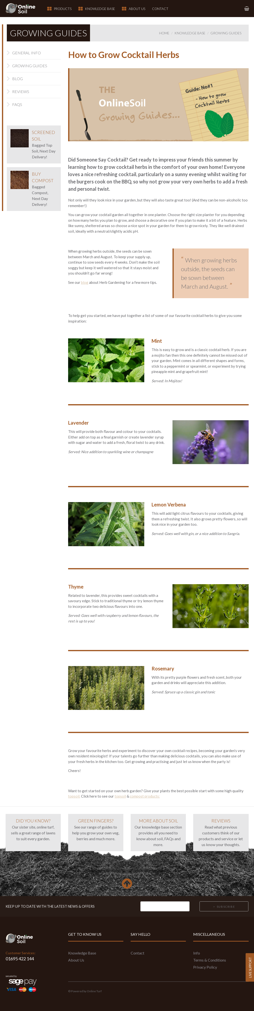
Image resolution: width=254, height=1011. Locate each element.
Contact (160, 9)
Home (164, 33)
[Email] (165, 906)
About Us (137, 9)
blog (84, 282)
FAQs (17, 104)
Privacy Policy (205, 967)
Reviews (20, 91)
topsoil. (74, 796)
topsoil (120, 796)
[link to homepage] (23, 8)
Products (63, 9)
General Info (26, 52)
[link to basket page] (246, 8)
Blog (17, 78)
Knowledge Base (100, 9)
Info (196, 953)
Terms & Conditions (209, 960)
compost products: (145, 796)
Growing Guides (225, 33)
